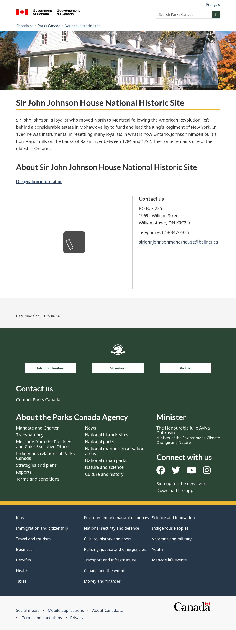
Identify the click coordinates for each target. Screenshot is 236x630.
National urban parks (106, 460)
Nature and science (104, 467)
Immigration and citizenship (42, 528)
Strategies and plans (36, 465)
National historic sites (82, 25)
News (90, 428)
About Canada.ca (107, 610)
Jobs (20, 517)
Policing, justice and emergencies (115, 549)
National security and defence (111, 528)
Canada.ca (24, 25)
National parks (99, 442)
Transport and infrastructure (110, 560)
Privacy (76, 617)
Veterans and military (172, 538)
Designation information (39, 181)
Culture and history (104, 474)
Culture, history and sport (107, 538)
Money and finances (102, 581)
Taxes (21, 581)
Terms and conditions (37, 479)
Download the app (174, 490)
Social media (27, 610)
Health (22, 570)
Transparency (29, 435)
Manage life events (169, 560)
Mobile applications (66, 610)
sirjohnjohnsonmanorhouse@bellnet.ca (178, 242)
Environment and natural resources (116, 517)
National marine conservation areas (114, 451)
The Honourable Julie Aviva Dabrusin (188, 435)
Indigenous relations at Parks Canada (45, 455)
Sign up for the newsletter (182, 483)
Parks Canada (49, 25)
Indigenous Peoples (170, 528)
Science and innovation (173, 517)
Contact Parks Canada (38, 399)
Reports (24, 472)
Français (213, 4)
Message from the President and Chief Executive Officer (44, 444)
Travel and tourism (33, 538)
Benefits (23, 560)
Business (24, 549)
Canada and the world (104, 570)
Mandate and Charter (37, 428)
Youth (157, 549)
